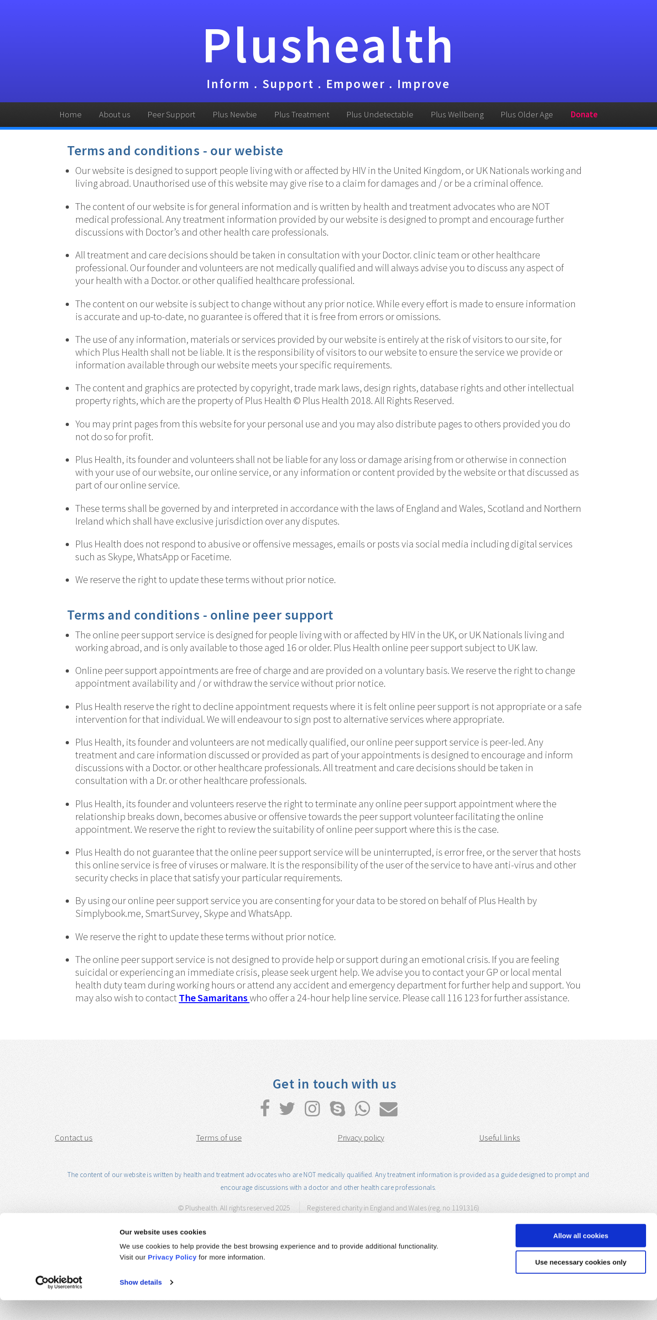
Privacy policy (361, 1137)
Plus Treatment (301, 114)
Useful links (499, 1137)
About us (114, 114)
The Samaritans (214, 997)
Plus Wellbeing (457, 114)
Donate (584, 114)
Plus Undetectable (379, 114)
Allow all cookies (581, 1255)
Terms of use (219, 1137)
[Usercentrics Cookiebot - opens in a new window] (59, 1302)
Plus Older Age (527, 114)
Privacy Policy (172, 1277)
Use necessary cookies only (580, 1282)
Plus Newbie (235, 114)
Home (70, 114)
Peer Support (171, 114)
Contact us (74, 1137)
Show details (141, 1302)
